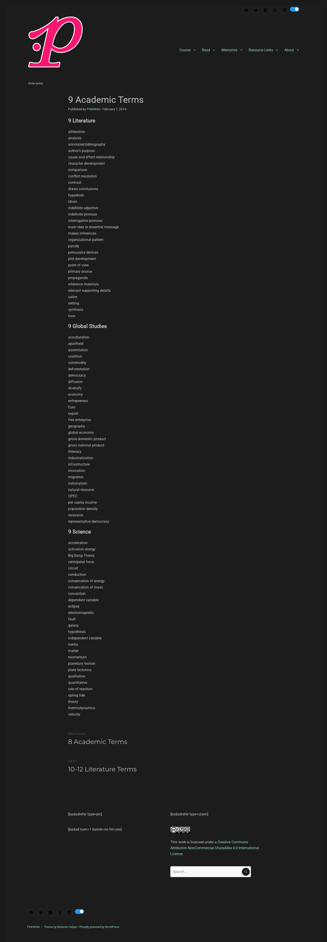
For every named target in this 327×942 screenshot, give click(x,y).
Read (206, 50)
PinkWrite (41, 76)
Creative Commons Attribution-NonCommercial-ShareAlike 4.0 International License (214, 848)
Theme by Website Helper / (61, 927)
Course (185, 50)
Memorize (229, 50)
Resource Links (261, 50)
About (289, 50)
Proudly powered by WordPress (99, 927)
